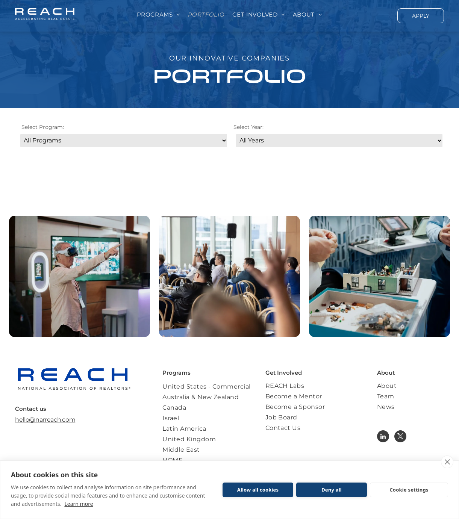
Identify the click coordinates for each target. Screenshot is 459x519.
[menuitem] (158, 15)
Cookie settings (408, 489)
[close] (447, 461)
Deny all (331, 489)
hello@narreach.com (45, 419)
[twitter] (400, 437)
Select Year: (248, 127)
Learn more (78, 503)
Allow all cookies (258, 489)
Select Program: (42, 127)
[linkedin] (383, 437)
